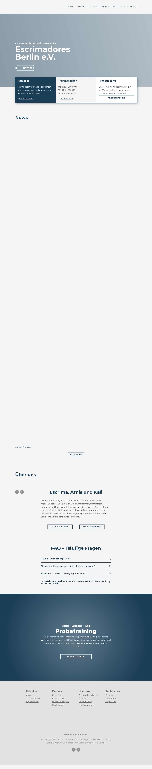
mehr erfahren (26, 98)
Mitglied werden (86, 705)
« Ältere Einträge (23, 447)
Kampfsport (58, 695)
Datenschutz (111, 698)
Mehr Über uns (92, 527)
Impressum (110, 702)
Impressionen (99, 7)
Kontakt (132, 7)
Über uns (117, 7)
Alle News (76, 454)
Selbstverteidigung (61, 702)
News (70, 7)
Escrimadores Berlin (88, 695)
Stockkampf (58, 705)
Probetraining (116, 98)
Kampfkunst (58, 698)
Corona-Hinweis (33, 698)
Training (81, 7)
